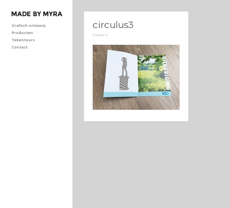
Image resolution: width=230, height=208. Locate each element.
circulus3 (113, 24)
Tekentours (23, 40)
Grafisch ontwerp (29, 25)
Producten (22, 33)
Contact (20, 47)
